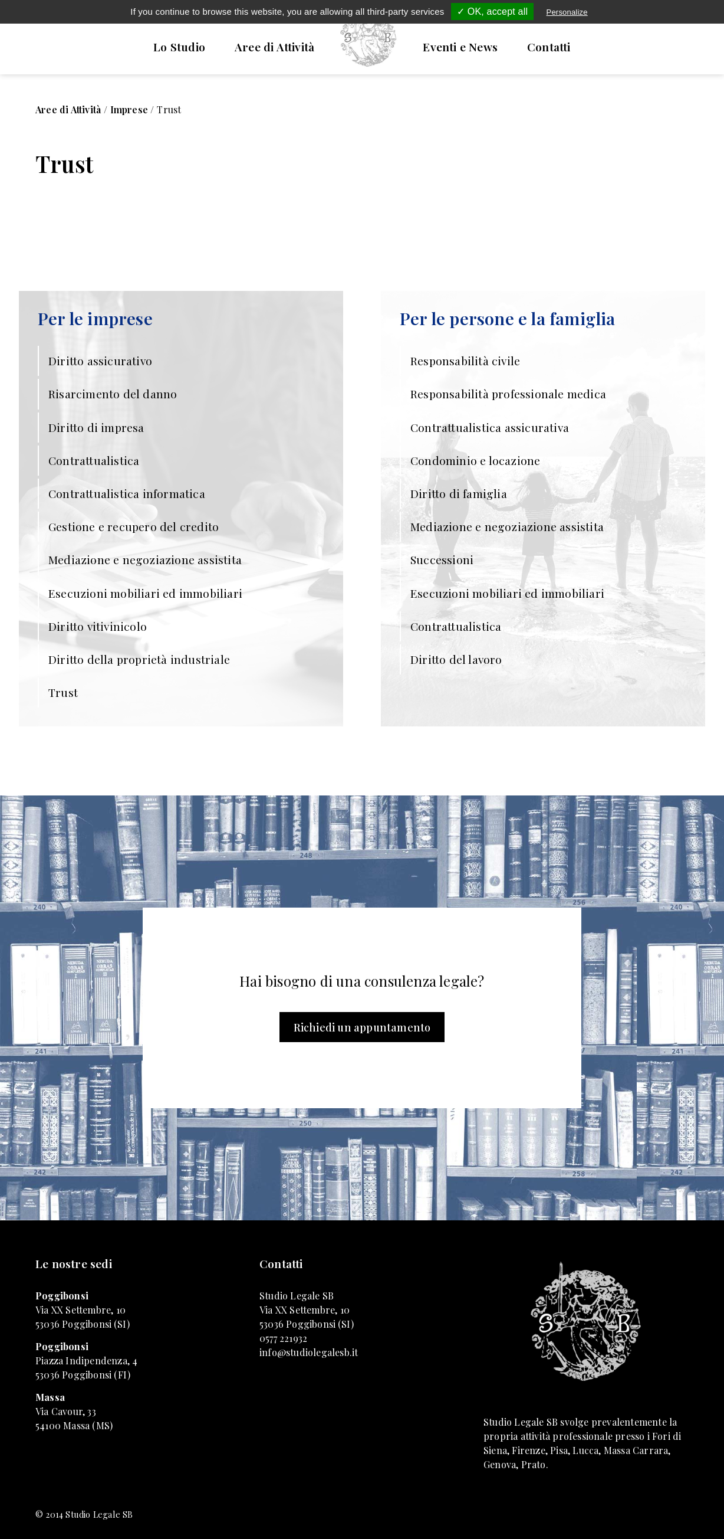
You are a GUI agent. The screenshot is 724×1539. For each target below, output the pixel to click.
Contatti (549, 46)
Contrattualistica (93, 460)
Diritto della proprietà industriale (139, 659)
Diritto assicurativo (100, 360)
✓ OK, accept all (492, 11)
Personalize (567, 12)
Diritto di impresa (96, 427)
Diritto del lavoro (456, 659)
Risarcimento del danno (112, 393)
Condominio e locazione (475, 460)
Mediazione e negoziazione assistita (145, 559)
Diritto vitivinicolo (97, 626)
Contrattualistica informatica (126, 493)
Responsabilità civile (465, 360)
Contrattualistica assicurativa (489, 427)
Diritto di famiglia (458, 493)
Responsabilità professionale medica (508, 393)
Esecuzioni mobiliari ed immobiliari (145, 593)
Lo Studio (179, 46)
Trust (63, 692)
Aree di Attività (274, 46)
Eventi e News (460, 46)
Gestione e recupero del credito (133, 526)
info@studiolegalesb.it (308, 1352)
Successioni (441, 559)
